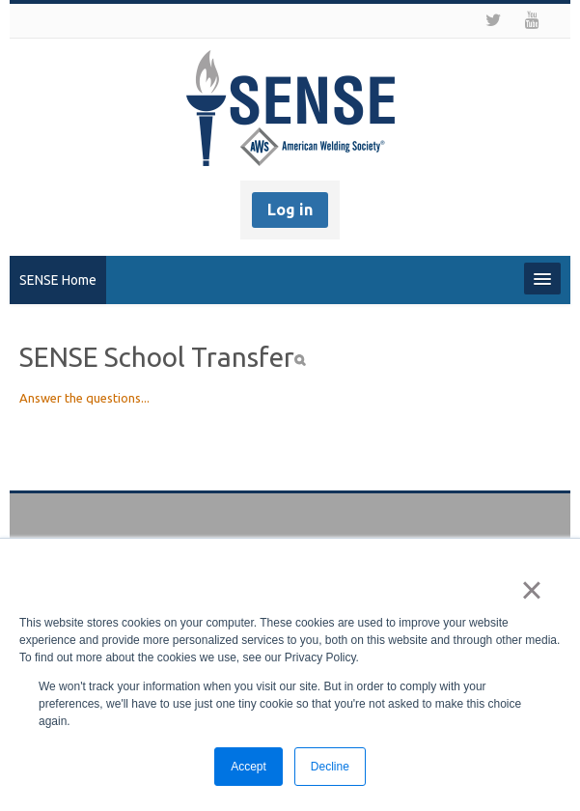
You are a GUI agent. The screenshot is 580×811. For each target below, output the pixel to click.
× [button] (531, 590)
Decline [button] (330, 766)
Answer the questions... (84, 398)
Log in (290, 209)
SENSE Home (58, 280)
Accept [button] (248, 766)
